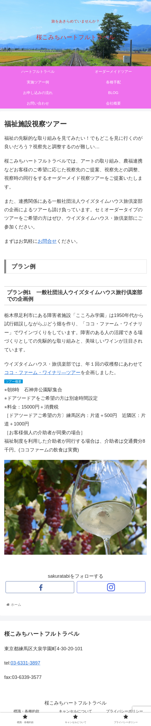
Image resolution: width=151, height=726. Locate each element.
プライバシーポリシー (124, 711)
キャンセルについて (75, 711)
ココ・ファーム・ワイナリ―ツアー (42, 372)
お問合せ (47, 241)
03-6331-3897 (25, 663)
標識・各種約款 (26, 711)
